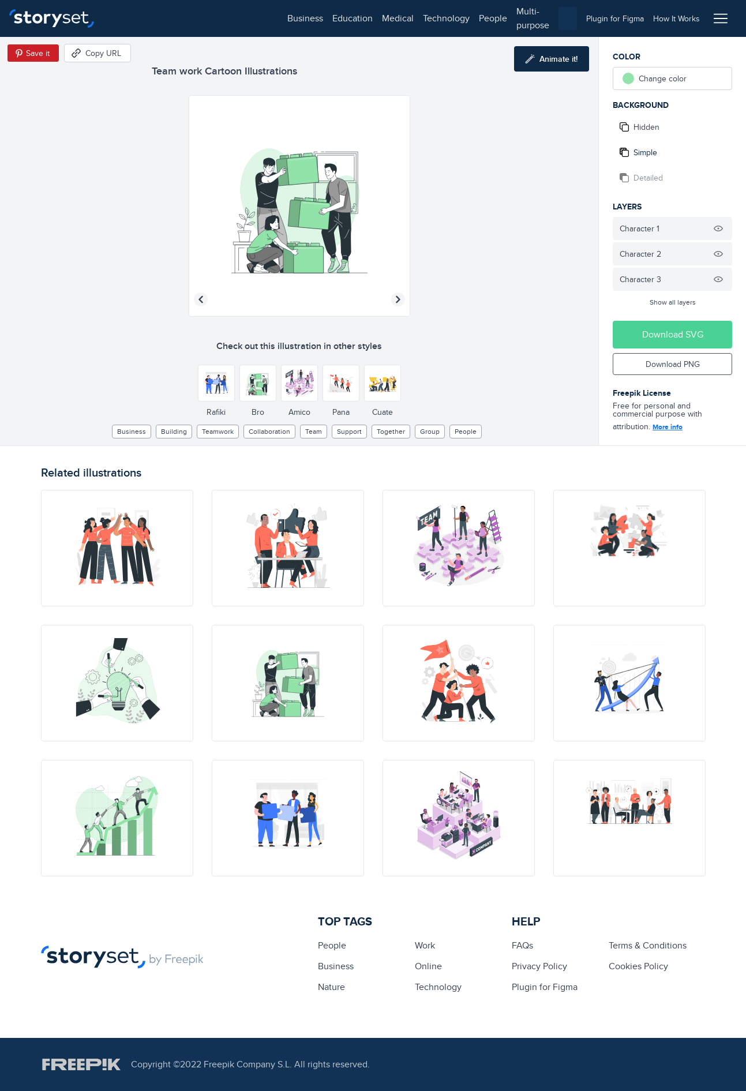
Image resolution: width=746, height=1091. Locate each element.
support (349, 431)
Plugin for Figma (545, 986)
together (391, 431)
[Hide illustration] (718, 228)
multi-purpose (370, 18)
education (178, 18)
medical (223, 18)
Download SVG (672, 334)
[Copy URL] (97, 53)
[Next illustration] (398, 299)
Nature (331, 986)
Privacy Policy (539, 966)
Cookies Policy (638, 966)
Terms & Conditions (648, 945)
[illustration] (117, 548)
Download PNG (673, 364)
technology (271, 18)
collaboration (269, 431)
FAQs (522, 945)
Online (428, 966)
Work (425, 945)
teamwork (218, 431)
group (430, 431)
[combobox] (492, 18)
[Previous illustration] (201, 299)
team (313, 431)
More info (668, 427)
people (318, 18)
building (174, 431)
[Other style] (216, 383)
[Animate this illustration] (551, 59)
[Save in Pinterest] (33, 53)
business (130, 18)
